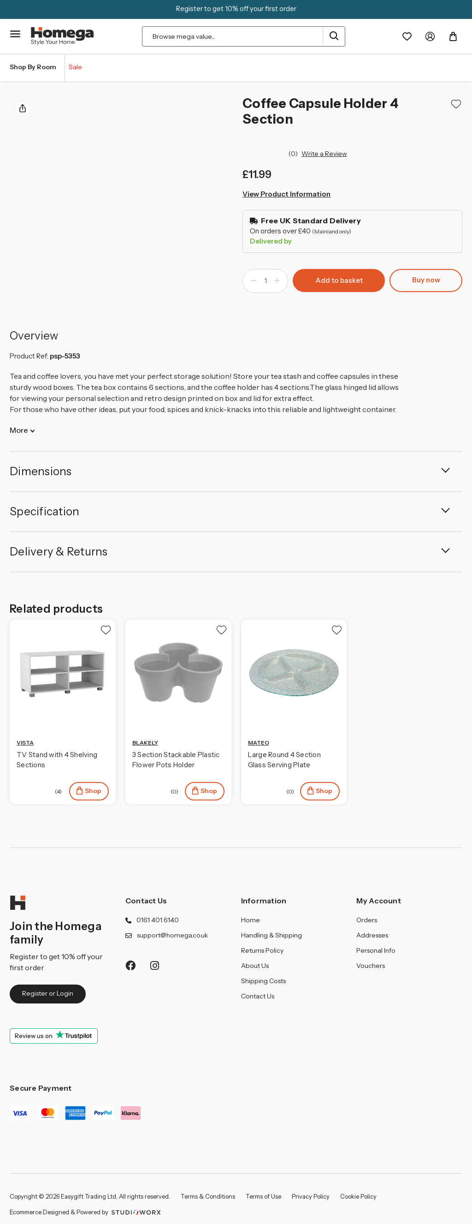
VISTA (25, 742)
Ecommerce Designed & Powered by (86, 1212)
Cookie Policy (358, 1196)
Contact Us (146, 900)
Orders (366, 920)
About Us (255, 965)
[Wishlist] (407, 36)
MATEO (258, 742)
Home (250, 920)
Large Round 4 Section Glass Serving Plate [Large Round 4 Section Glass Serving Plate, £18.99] (284, 760)
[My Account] (430, 36)
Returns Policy (262, 950)
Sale (75, 67)
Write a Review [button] (324, 153)
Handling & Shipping (271, 935)
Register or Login (47, 993)
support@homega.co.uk (172, 935)
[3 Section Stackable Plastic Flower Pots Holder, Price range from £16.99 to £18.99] (178, 673)
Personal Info (375, 950)
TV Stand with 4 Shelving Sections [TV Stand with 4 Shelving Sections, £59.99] (57, 760)
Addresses (372, 935)
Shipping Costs (263, 981)
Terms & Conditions (208, 1196)
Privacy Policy (311, 1196)
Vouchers (370, 965)
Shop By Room (33, 67)
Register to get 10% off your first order (236, 8)
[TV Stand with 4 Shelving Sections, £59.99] (63, 673)
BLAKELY (145, 742)
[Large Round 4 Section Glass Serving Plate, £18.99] (294, 673)
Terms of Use (263, 1196)
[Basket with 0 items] (453, 36)
